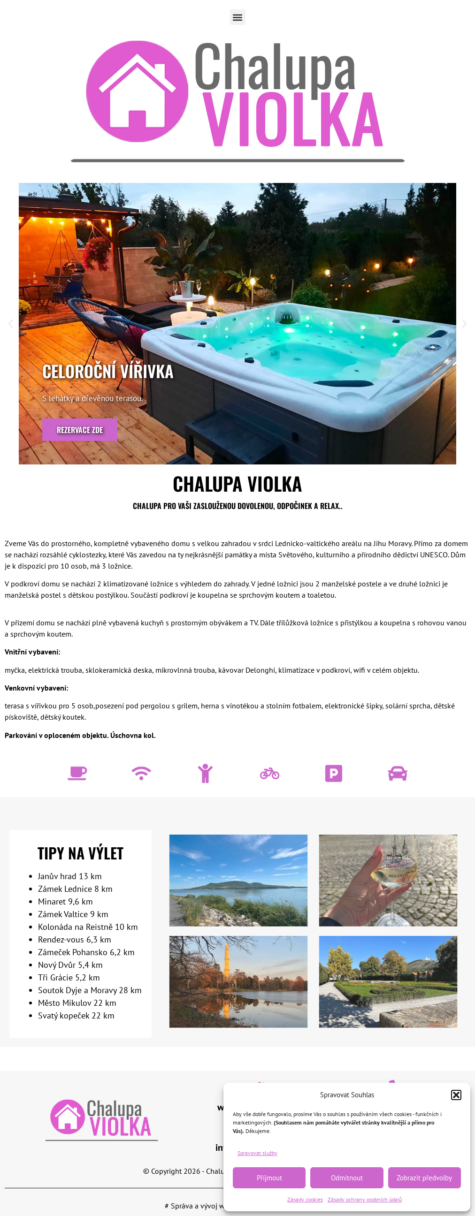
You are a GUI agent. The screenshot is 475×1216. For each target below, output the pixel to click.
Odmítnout (347, 1177)
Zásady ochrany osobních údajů (365, 1199)
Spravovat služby (257, 1152)
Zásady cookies (305, 1199)
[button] (456, 1095)
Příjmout (269, 1177)
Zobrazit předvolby (424, 1177)
